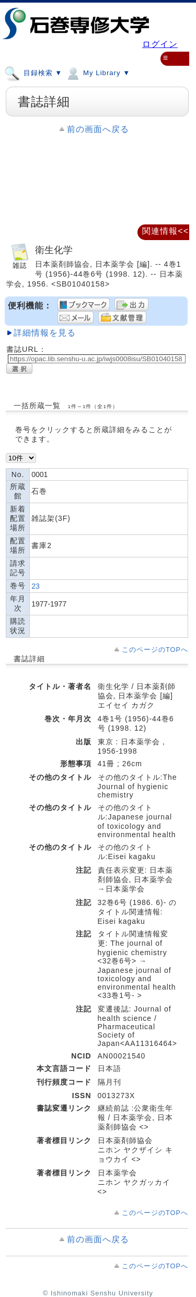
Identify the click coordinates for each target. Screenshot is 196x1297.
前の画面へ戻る (98, 129)
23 (35, 586)
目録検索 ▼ (33, 72)
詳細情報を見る (45, 332)
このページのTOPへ (155, 649)
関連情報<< (165, 231)
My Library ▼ (97, 72)
